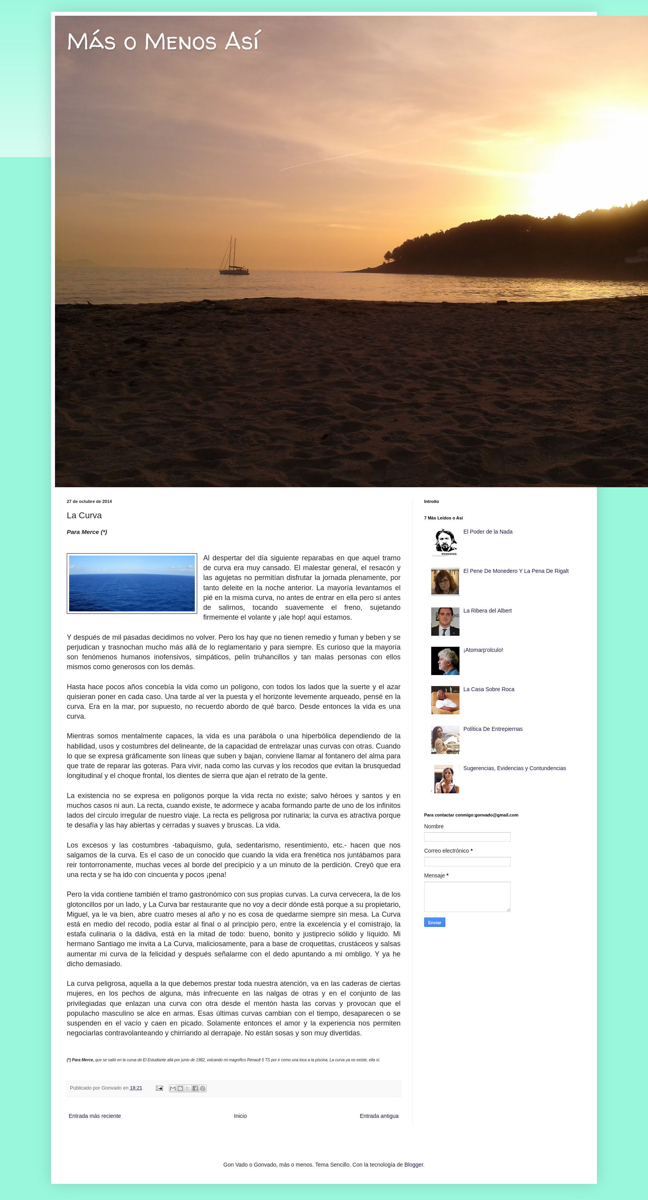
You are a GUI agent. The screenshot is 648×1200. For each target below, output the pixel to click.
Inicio (240, 1116)
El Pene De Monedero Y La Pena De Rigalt (516, 571)
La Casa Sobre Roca (488, 689)
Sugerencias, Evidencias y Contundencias (514, 768)
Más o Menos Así (163, 41)
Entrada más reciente (95, 1116)
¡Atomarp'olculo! (483, 650)
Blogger (414, 1164)
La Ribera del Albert (487, 610)
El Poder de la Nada (488, 531)
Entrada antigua (379, 1116)
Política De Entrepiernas (493, 729)
